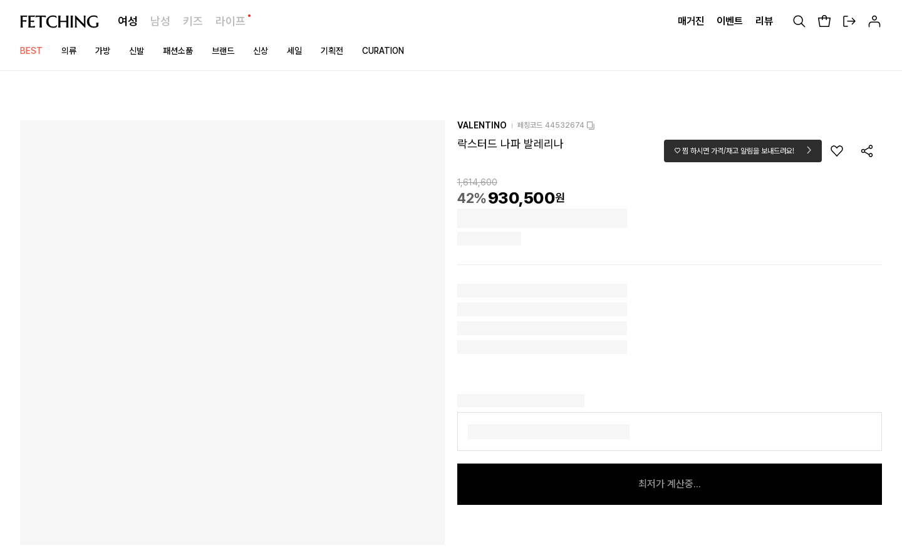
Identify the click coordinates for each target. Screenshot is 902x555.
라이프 (230, 21)
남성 (160, 21)
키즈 (193, 21)
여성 (128, 21)
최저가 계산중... (669, 484)
